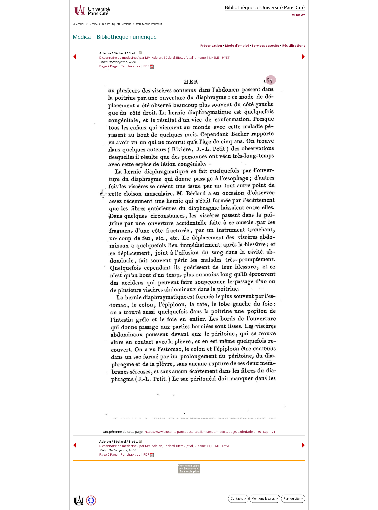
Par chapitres (130, 66)
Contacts (237, 498)
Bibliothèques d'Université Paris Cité (265, 7)
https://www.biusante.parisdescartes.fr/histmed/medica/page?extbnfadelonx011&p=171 (210, 431)
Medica (297, 15)
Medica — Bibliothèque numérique (114, 36)
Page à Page (108, 66)
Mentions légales (263, 498)
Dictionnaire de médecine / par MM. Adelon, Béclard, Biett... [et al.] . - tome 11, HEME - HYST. (164, 57)
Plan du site (292, 498)
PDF (148, 66)
